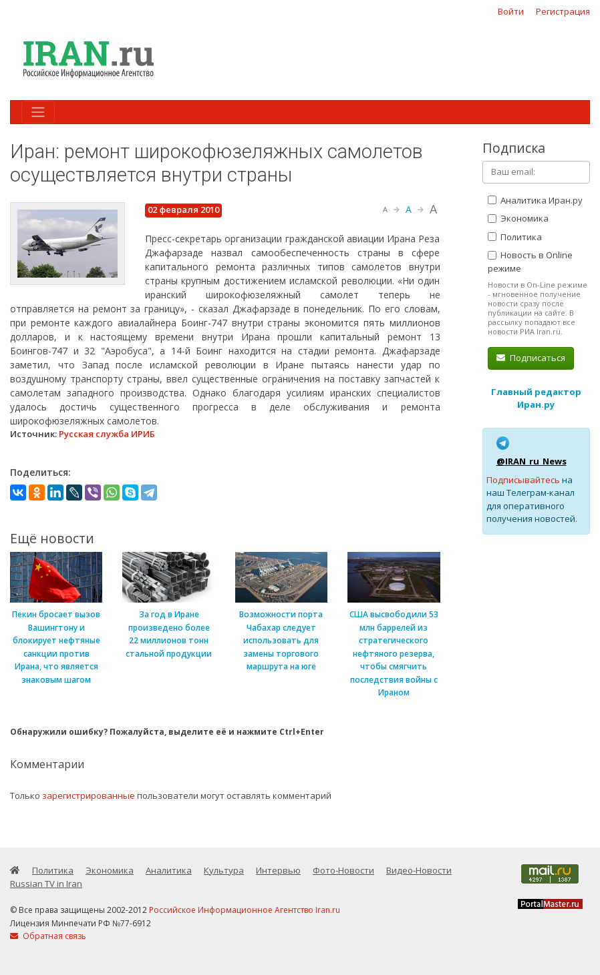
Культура (224, 870)
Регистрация (563, 11)
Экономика (518, 218)
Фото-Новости (343, 870)
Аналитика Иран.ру (535, 200)
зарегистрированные (88, 795)
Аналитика (169, 870)
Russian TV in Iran (46, 884)
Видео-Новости (419, 870)
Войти (511, 11)
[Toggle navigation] (38, 112)
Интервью (278, 870)
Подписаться (530, 358)
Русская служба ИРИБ (107, 434)
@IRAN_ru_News (531, 461)
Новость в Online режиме (530, 261)
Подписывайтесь (523, 480)
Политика (515, 237)
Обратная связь (48, 936)
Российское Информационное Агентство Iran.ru (244, 910)
